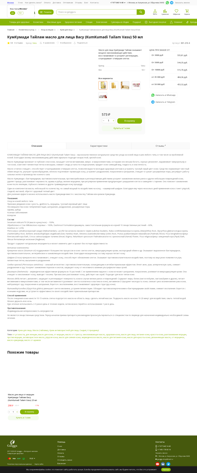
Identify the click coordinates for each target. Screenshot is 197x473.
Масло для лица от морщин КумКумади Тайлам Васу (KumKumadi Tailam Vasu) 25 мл (22, 397)
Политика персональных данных (19, 464)
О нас (20, 2)
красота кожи (156, 334)
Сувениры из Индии (120, 22)
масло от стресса (73, 334)
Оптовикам (68, 2)
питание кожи (143, 334)
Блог (86, 2)
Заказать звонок (182, 2)
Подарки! (137, 22)
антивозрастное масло (33, 337)
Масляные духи (54, 22)
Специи (89, 22)
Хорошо (165, 469)
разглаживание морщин (175, 334)
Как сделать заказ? (33, 2)
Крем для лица (66, 29)
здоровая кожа (113, 334)
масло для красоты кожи (138, 337)
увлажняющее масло (161, 337)
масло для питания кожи (114, 337)
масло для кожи (45, 334)
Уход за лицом (47, 29)
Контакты (94, 2)
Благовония (101, 22)
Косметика (38, 22)
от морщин (59, 334)
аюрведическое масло (92, 337)
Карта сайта (39, 464)
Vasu (34, 43)
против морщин (14, 337)
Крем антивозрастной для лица (63, 330)
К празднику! (93, 330)
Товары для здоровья (19, 22)
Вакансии (61, 463)
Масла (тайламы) (40, 330)
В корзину (129, 120)
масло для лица (128, 334)
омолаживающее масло (94, 334)
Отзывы (78, 2)
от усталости (18, 334)
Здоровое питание (73, 22)
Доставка (57, 2)
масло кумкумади (15, 340)
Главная (10, 29)
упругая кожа (51, 337)
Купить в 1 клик (122, 128)
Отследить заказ (64, 460)
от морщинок (178, 337)
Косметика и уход (26, 29)
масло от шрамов (32, 340)
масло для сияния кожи (70, 337)
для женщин (31, 334)
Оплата (47, 2)
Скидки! (83, 330)
